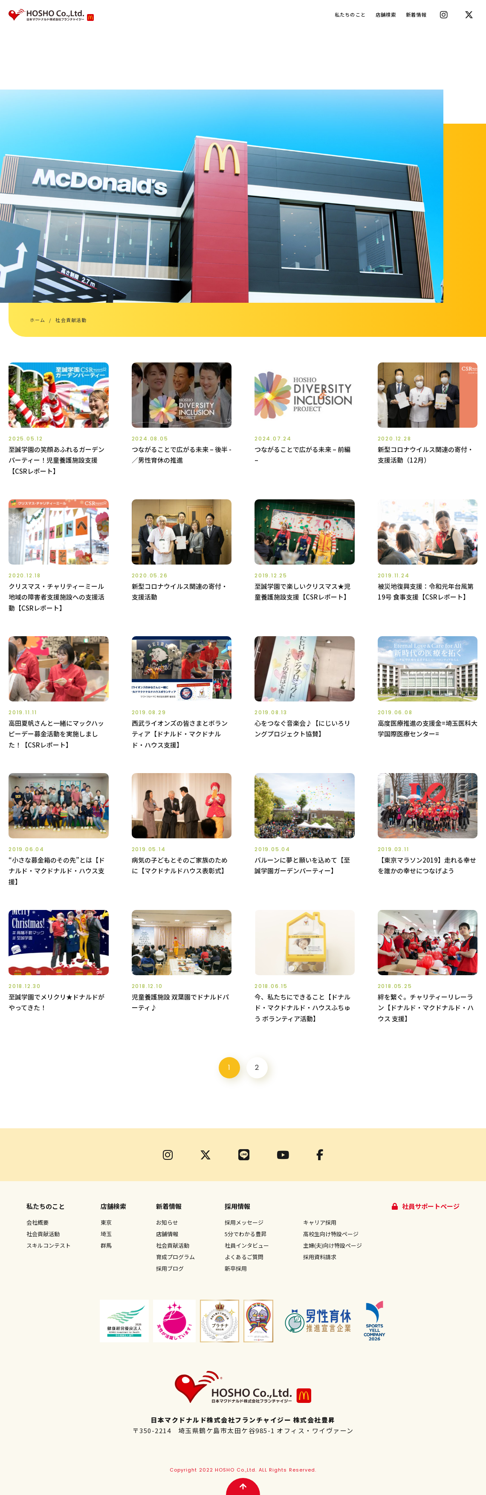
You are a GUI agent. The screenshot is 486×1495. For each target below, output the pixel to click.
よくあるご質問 (244, 1257)
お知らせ (167, 1222)
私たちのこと (350, 14)
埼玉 (106, 1234)
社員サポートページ (431, 1206)
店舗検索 (386, 14)
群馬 (106, 1245)
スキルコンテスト (48, 1245)
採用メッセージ (244, 1222)
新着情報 (416, 14)
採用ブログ (170, 1268)
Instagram (443, 15)
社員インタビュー (247, 1245)
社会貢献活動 (43, 1234)
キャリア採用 (319, 1222)
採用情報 (237, 1206)
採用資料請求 (319, 1257)
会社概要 (37, 1222)
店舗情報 (167, 1234)
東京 (106, 1222)
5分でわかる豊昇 (245, 1234)
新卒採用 (236, 1268)
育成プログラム (175, 1257)
